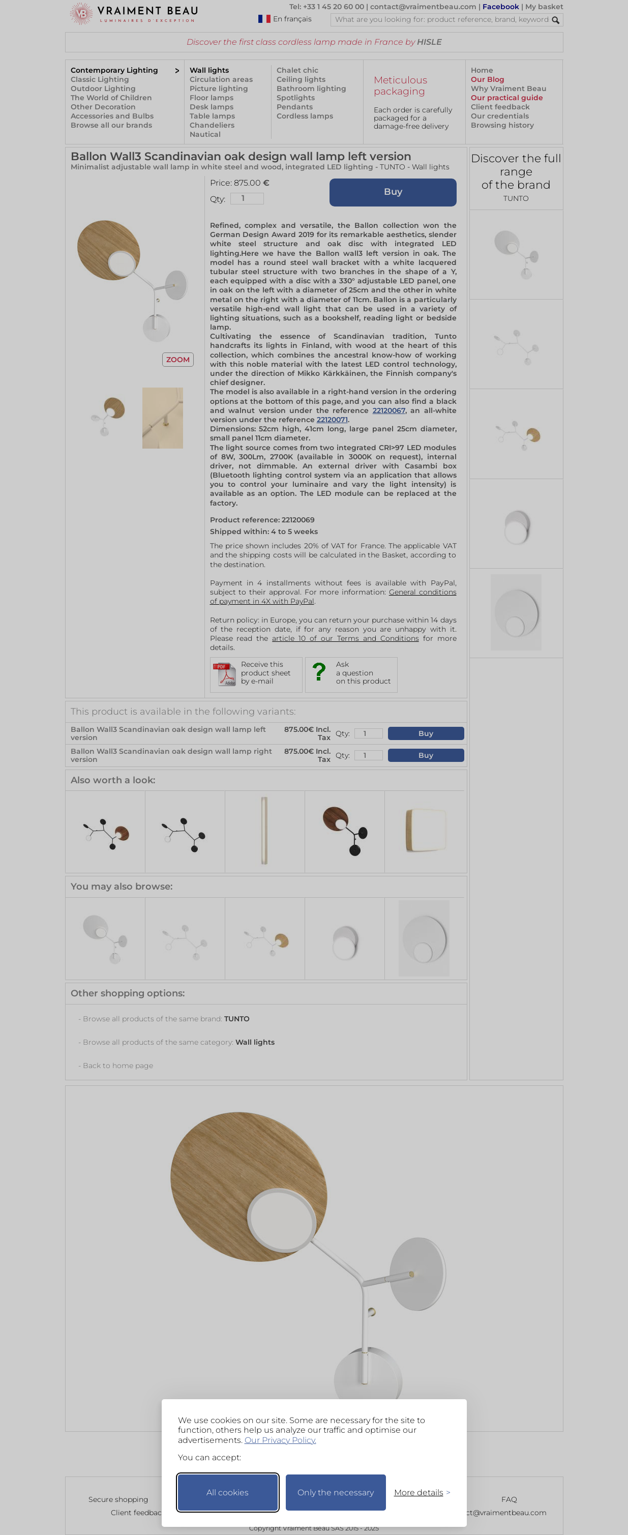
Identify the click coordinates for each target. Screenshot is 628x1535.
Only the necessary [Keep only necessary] (335, 1492)
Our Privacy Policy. (280, 1440)
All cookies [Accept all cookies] (227, 1492)
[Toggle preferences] (418, 1492)
